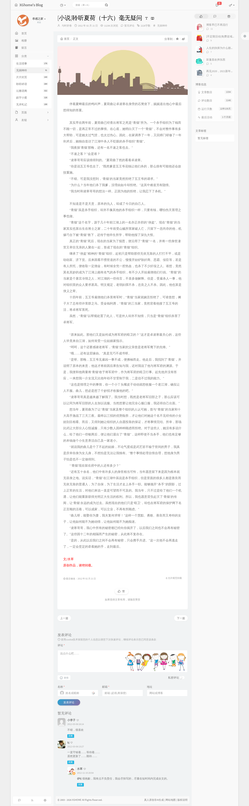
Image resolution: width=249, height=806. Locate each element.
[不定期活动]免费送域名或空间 (224, 36)
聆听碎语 (32, 84)
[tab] (201, 16)
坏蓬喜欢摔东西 (215, 59)
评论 (61, 645)
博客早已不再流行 (217, 24)
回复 (70, 736)
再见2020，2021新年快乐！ (222, 71)
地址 (149, 687)
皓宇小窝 (32, 97)
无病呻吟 (32, 70)
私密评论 (173, 677)
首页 (64, 39)
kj (68, 742)
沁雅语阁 (32, 91)
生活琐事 (32, 63)
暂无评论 (129, 25)
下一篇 (181, 618)
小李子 (71, 720)
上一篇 (64, 618)
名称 (61, 687)
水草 (79, 769)
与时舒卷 (67, 25)
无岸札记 (32, 104)
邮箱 (105, 687)
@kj (79, 778)
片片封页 (32, 77)
